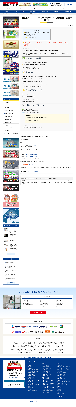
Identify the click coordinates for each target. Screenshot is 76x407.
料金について (37, 8)
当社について (65, 8)
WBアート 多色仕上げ (62, 372)
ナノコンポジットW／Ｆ (62, 374)
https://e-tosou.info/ (24, 140)
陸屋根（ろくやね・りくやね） (31, 345)
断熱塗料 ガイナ (61, 371)
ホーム (9, 8)
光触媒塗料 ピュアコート (63, 380)
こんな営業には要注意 (47, 381)
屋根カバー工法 (57, 11)
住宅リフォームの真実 (46, 377)
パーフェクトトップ (61, 377)
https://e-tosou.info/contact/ (33, 171)
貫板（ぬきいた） (62, 349)
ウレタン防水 (54, 343)
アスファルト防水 (47, 343)
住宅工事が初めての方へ (47, 365)
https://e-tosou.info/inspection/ (36, 164)
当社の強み (60, 387)
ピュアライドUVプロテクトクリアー (64, 381)
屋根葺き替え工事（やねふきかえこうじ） (28, 346)
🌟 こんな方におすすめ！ (30, 37)
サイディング (42, 342)
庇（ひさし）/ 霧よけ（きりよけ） (26, 348)
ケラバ (12, 350)
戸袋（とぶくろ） (37, 348)
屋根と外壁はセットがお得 (48, 390)
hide (37, 30)
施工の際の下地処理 (46, 371)
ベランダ (40, 343)
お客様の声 (31, 387)
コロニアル (61, 352)
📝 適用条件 (27, 35)
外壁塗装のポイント (46, 378)
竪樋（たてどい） (28, 352)
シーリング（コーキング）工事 (25, 343)
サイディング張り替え (10, 128)
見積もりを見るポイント (47, 384)
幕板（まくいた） (53, 348)
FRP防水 (41, 352)
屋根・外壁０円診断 (46, 366)
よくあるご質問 (61, 393)
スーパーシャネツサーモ (62, 368)
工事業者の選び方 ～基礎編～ (48, 380)
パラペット (36, 352)
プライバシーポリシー (62, 395)
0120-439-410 (57, 3)
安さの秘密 (31, 383)
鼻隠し (14, 352)
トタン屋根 (62, 345)
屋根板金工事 (68, 11)
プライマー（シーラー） (33, 342)
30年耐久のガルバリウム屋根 (48, 387)
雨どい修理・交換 (34, 11)
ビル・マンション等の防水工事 (11, 134)
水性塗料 (16, 343)
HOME (29, 363)
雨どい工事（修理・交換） (34, 371)
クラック (14, 342)
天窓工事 (7, 125)
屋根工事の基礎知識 (46, 392)
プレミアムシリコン (61, 378)
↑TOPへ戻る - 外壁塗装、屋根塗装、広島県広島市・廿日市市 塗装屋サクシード (38, 357)
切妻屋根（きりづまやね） (31, 350)
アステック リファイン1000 (63, 369)
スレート (55, 352)
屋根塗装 (15, 11)
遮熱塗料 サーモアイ (61, 375)
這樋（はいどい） (61, 348)
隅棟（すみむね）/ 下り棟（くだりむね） (53, 350)
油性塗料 (63, 342)
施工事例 (51, 8)
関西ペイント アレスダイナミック (64, 365)
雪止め (39, 346)
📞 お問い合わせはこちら (30, 38)
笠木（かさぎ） (15, 348)
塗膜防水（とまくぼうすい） (18, 345)
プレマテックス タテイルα (63, 384)
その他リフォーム (9, 131)
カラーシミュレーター (47, 369)
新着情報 (59, 390)
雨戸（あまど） (45, 348)
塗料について (59, 363)
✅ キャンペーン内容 (29, 34)
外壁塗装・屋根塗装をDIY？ (48, 389)
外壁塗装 (7, 11)
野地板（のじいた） (60, 346)
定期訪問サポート (46, 375)
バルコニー (35, 343)
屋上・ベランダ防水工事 (33, 369)
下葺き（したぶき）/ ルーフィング (48, 346)
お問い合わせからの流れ (47, 368)
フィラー (25, 342)
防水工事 (24, 11)
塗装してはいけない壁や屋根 (48, 383)
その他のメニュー (60, 396)
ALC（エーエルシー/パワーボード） (52, 342)
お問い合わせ (59, 392)
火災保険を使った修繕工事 (34, 384)
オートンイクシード (46, 372)
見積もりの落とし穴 (46, 386)
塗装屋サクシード (33, 401)
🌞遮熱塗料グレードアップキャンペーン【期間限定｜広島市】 (36, 32)
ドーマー (64, 350)
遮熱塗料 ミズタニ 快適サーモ (64, 366)
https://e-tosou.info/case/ (31, 154)
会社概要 (59, 389)
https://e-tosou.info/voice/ (31, 156)
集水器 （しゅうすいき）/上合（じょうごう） (19, 349)
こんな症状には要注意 (47, 374)
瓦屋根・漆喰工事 (46, 11)
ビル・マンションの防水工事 (34, 380)
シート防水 (60, 343)
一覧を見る (11, 254)
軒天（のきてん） (47, 349)
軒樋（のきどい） (20, 352)
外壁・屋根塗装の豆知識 (32, 390)
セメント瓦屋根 (41, 345)
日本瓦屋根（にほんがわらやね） (52, 345)
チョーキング (20, 342)
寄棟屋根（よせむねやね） (20, 350)
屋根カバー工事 (32, 375)
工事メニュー (30, 365)
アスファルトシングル (48, 352)
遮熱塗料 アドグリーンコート (63, 383)
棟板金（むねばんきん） (38, 349)
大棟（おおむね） (41, 350)
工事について (22, 8)
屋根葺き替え (8, 122)
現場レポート (31, 389)
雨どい (31, 349)
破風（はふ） (55, 349)
